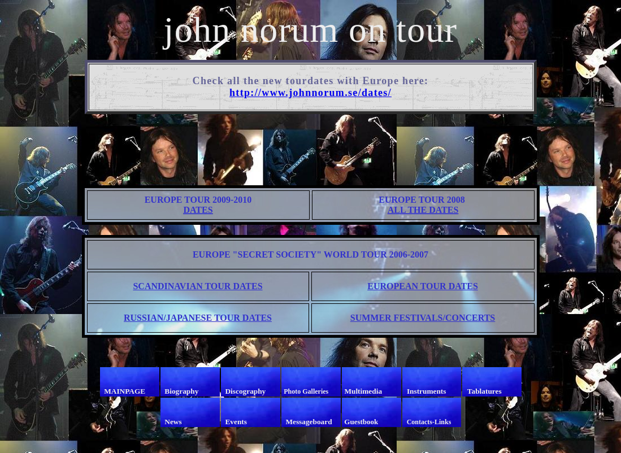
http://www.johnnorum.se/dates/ (310, 92)
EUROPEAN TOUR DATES (422, 286)
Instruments (426, 391)
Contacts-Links (429, 422)
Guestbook (361, 421)
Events (236, 421)
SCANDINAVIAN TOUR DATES (197, 286)
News (172, 421)
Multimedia (363, 391)
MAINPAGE (124, 391)
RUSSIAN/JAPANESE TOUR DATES (198, 318)
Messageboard (308, 421)
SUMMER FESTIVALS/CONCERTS (423, 318)
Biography (181, 391)
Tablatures (484, 391)
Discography (245, 391)
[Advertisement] (313, 148)
